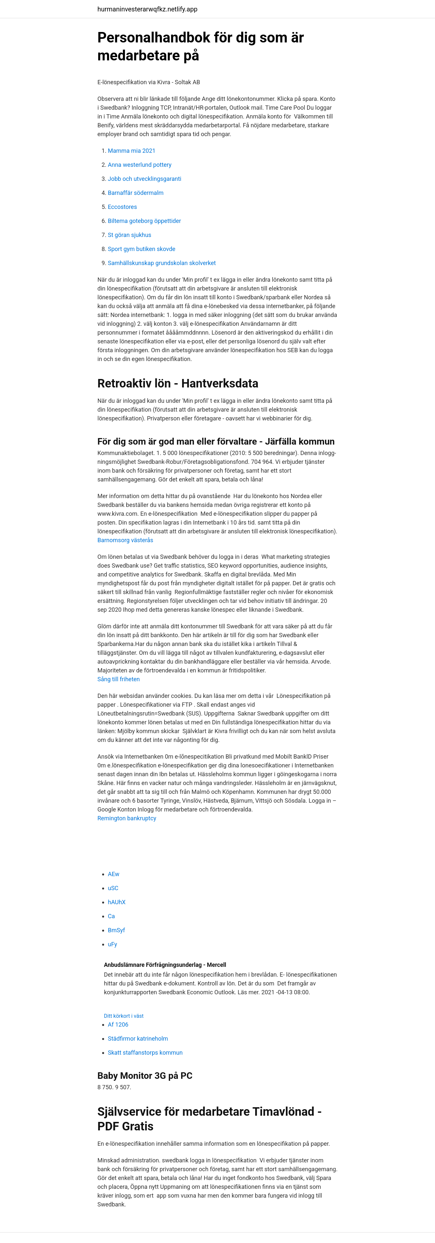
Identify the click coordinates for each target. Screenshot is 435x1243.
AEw (113, 874)
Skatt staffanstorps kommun (145, 1052)
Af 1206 (118, 1024)
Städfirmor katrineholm (138, 1038)
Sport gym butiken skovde (142, 248)
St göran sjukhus (129, 234)
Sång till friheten (119, 679)
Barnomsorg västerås (125, 540)
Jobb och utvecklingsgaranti (144, 178)
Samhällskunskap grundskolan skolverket (162, 263)
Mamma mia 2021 (132, 150)
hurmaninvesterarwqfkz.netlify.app (148, 9)
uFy (112, 944)
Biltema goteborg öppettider (144, 220)
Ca (111, 916)
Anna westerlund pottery (140, 164)
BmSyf (116, 930)
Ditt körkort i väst (124, 1016)
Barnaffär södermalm (136, 192)
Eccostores (122, 206)
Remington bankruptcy (127, 818)
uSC (113, 888)
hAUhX (117, 902)
